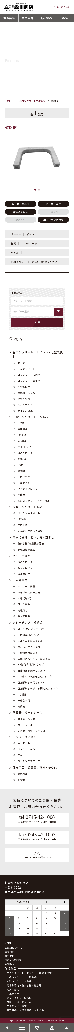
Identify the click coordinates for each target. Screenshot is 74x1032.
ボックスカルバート (29, 513)
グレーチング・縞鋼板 (27, 622)
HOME (8, 943)
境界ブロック (25, 453)
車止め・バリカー (28, 718)
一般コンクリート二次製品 (30, 417)
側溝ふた (23, 458)
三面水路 (23, 525)
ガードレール (25, 724)
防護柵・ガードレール (27, 712)
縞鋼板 (21, 706)
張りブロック (25, 567)
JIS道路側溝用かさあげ (31, 664)
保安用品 (23, 773)
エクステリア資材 (25, 737)
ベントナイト (25, 404)
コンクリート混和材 (29, 374)
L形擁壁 (22, 519)
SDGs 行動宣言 (13, 960)
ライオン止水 (25, 410)
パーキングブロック (29, 761)
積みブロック (25, 562)
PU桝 (21, 464)
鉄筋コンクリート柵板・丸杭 (34, 500)
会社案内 (46, 18)
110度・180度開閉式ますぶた (35, 676)
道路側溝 (23, 429)
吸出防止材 (24, 574)
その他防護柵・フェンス (31, 730)
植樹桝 (21, 470)
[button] (35, 190)
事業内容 (28, 18)
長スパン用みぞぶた (29, 646)
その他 (21, 779)
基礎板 (21, 494)
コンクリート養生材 (29, 380)
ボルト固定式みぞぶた (30, 640)
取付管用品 (24, 616)
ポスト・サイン (26, 749)
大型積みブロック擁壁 (30, 531)
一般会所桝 (24, 476)
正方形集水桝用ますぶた (31, 682)
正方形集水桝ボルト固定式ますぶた (38, 688)
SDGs (64, 18)
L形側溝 (22, 435)
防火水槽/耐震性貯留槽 (31, 543)
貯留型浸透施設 (26, 549)
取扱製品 (9, 18)
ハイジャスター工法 (29, 592)
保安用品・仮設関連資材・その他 (35, 767)
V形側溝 (22, 441)
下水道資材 (20, 580)
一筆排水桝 (24, 482)
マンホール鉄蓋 (26, 586)
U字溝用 (22, 694)
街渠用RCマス (26, 446)
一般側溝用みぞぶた (29, 634)
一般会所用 (24, 700)
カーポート (24, 743)
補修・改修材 (25, 398)
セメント (23, 362)
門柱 (20, 755)
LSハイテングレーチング (32, 628)
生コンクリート (26, 368)
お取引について (61, 7)
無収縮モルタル (26, 392)
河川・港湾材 (22, 556)
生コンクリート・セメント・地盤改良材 (29, 973)
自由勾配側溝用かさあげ (31, 670)
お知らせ (10, 964)
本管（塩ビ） (25, 598)
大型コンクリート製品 (27, 507)
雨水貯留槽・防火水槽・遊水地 (33, 537)
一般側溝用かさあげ (29, 652)
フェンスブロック (28, 488)
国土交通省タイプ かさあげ (34, 658)
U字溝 (21, 423)
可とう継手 (24, 604)
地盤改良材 (24, 386)
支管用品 (23, 610)
